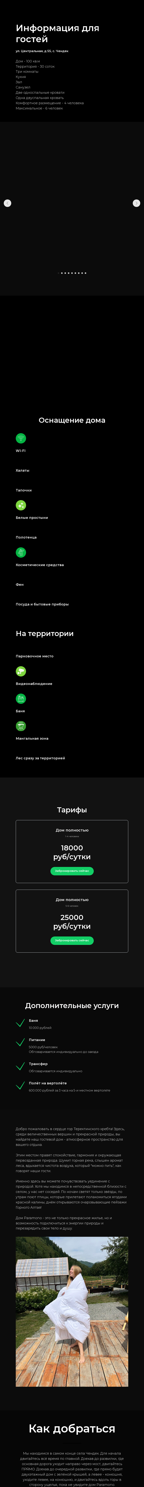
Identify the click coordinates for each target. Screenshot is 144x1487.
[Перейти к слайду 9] (85, 273)
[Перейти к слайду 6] (75, 273)
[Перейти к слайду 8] (82, 273)
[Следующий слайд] (136, 203)
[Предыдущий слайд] (7, 203)
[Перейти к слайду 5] (72, 273)
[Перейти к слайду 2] (62, 273)
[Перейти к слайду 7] (79, 273)
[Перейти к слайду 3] (65, 273)
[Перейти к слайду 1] (58, 273)
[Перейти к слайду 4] (68, 273)
